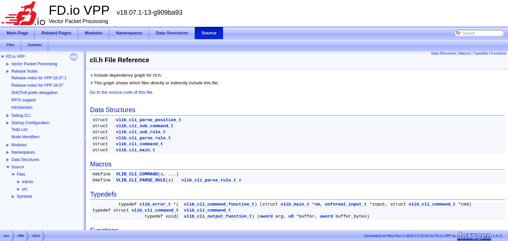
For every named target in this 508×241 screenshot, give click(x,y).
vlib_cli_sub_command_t (144, 126)
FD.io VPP (15, 56)
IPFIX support (23, 100)
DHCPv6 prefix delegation (34, 92)
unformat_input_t (346, 204)
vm (317, 204)
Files (21, 174)
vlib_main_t (295, 204)
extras (27, 181)
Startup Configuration (30, 122)
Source (17, 167)
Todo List (19, 129)
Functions (498, 53)
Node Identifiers (25, 137)
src (24, 189)
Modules (18, 145)
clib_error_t (155, 204)
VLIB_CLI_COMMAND (137, 174)
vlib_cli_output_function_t (218, 216)
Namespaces (23, 152)
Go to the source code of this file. (121, 92)
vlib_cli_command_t (139, 144)
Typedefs (481, 53)
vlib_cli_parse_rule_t (143, 138)
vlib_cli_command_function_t (219, 204)
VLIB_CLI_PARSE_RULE (140, 180)
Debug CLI (20, 115)
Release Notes (24, 71)
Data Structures (25, 159)
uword (266, 216)
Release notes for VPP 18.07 (37, 85)
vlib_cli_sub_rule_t (140, 132)
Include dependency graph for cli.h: (126, 75)
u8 (291, 216)
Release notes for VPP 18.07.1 (39, 78)
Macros (464, 53)
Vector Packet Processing (34, 64)
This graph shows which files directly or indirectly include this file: (154, 82)
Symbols (24, 196)
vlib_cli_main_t (135, 150)
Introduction (21, 107)
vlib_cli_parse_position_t (148, 120)
